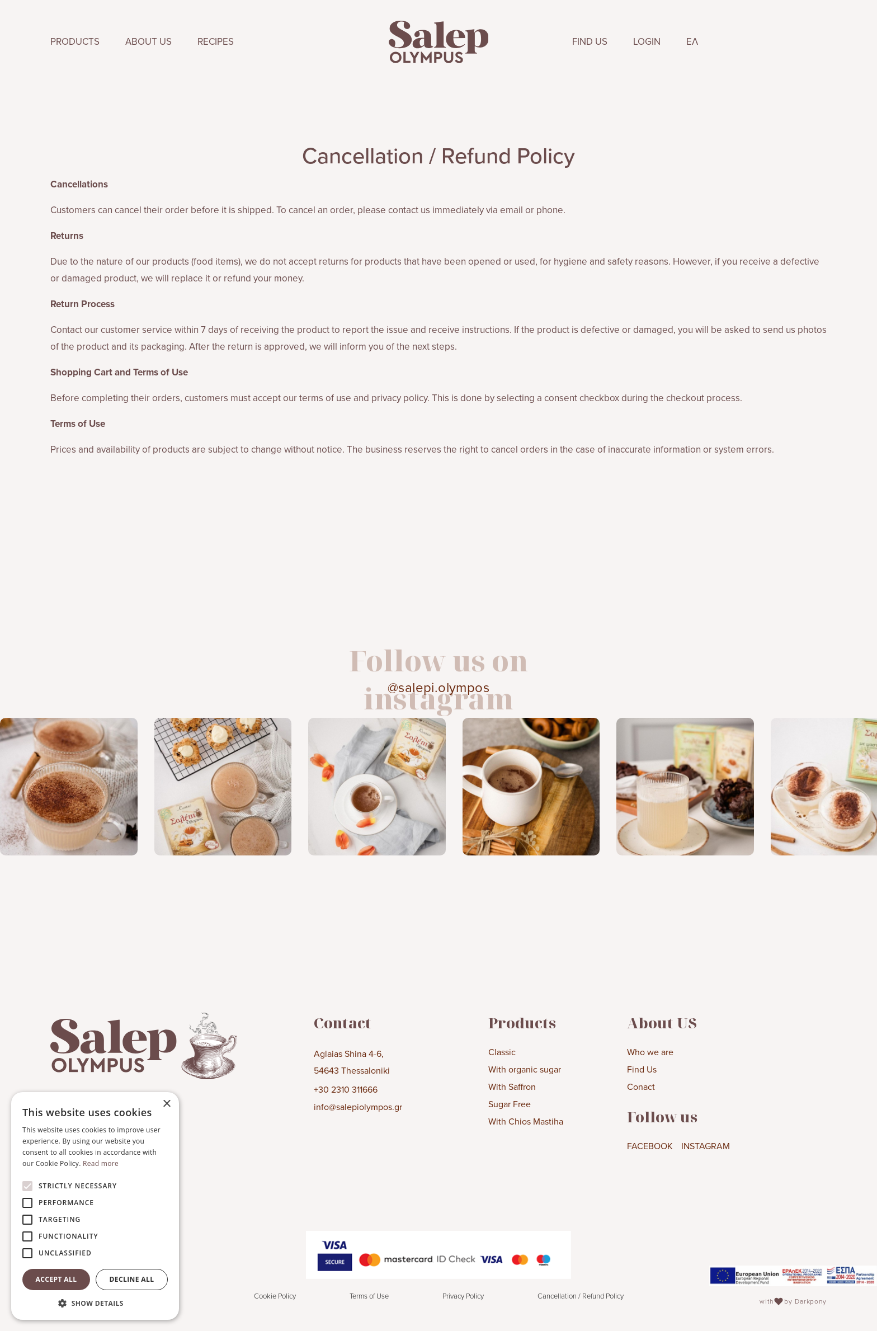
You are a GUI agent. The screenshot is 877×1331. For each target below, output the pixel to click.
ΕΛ (692, 41)
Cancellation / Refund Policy (580, 1296)
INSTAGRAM (705, 1146)
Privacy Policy (463, 1296)
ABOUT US (148, 41)
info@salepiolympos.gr (358, 1106)
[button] (95, 1303)
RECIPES (215, 41)
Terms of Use (369, 1296)
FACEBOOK (650, 1146)
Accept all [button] (56, 1279)
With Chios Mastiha (525, 1121)
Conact (641, 1086)
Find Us (642, 1069)
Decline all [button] (132, 1279)
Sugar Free (509, 1104)
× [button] (166, 1104)
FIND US (589, 41)
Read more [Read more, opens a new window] (101, 1163)
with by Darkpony (793, 1301)
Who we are (650, 1052)
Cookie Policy (275, 1296)
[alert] (95, 1206)
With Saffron (512, 1086)
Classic (502, 1052)
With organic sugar (524, 1069)
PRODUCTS (75, 41)
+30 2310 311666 (346, 1089)
